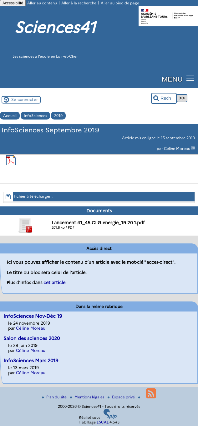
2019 (58, 115)
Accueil (10, 115)
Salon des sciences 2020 (31, 338)
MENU (172, 79)
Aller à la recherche (78, 3)
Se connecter (24, 99)
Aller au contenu (42, 3)
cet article (54, 282)
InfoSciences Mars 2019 (30, 361)
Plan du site (55, 397)
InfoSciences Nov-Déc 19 (32, 316)
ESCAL (103, 422)
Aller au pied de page (120, 3)
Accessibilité (13, 3)
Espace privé (122, 397)
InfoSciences (35, 115)
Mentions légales (87, 397)
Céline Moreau (177, 148)
